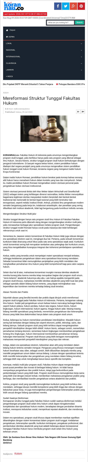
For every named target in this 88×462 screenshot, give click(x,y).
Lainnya (10, 69)
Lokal (9, 43)
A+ (83, 112)
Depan (10, 30)
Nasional (11, 50)
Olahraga (12, 63)
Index (9, 76)
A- (78, 112)
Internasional (14, 56)
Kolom (5, 93)
